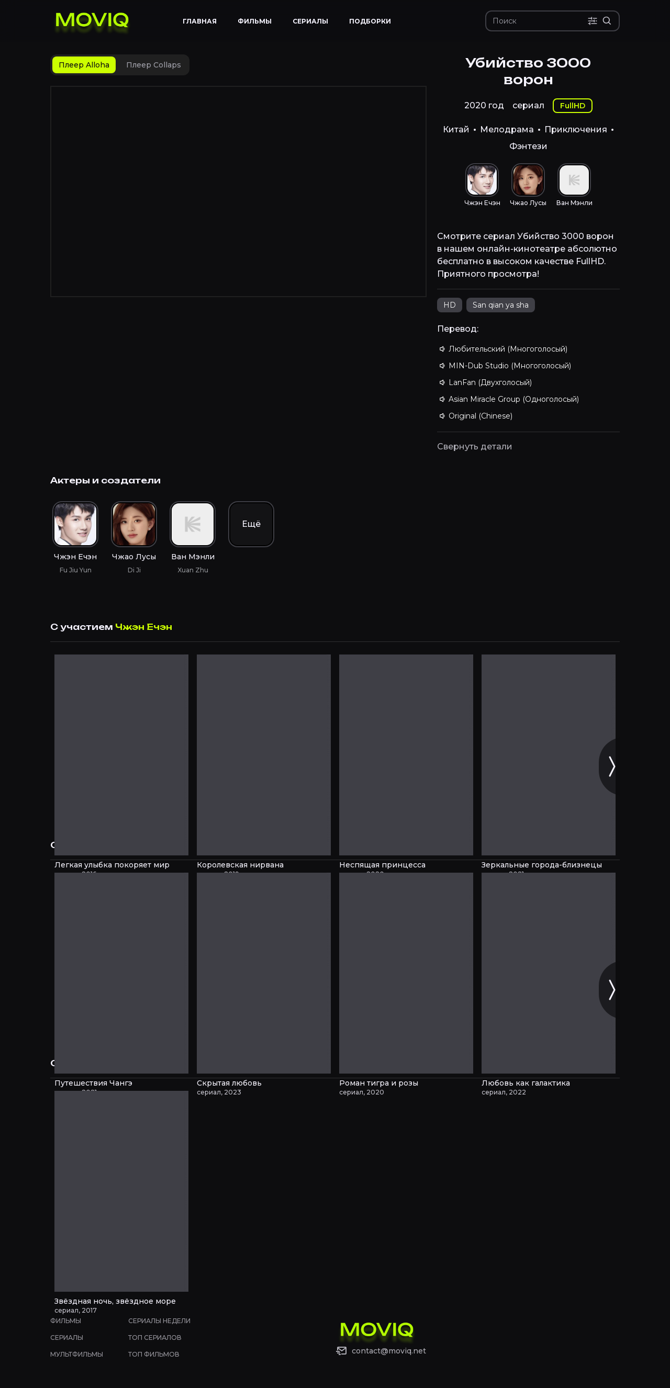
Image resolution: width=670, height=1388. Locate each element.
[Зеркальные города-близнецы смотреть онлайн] (549, 754)
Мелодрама (507, 129)
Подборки (370, 21)
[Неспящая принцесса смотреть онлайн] (406, 754)
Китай (456, 129)
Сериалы (66, 1337)
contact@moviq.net (389, 1351)
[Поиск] (540, 21)
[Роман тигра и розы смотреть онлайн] (406, 973)
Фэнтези (528, 146)
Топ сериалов (155, 1337)
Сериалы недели (159, 1321)
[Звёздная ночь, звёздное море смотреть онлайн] (121, 1191)
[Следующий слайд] (611, 766)
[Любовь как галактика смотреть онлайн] (549, 973)
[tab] (84, 65)
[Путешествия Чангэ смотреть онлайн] (121, 973)
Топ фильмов (154, 1354)
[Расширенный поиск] (607, 21)
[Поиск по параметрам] (592, 21)
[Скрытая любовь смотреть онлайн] (264, 973)
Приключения (575, 129)
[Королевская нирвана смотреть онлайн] (264, 754)
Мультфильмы (76, 1354)
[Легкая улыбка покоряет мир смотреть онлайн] (121, 754)
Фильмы (65, 1321)
